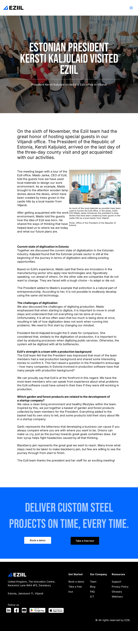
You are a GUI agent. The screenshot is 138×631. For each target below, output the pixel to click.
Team (93, 581)
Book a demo (76, 581)
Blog (92, 586)
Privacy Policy (120, 586)
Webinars (117, 596)
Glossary (117, 591)
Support (116, 581)
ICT (92, 596)
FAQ (92, 591)
